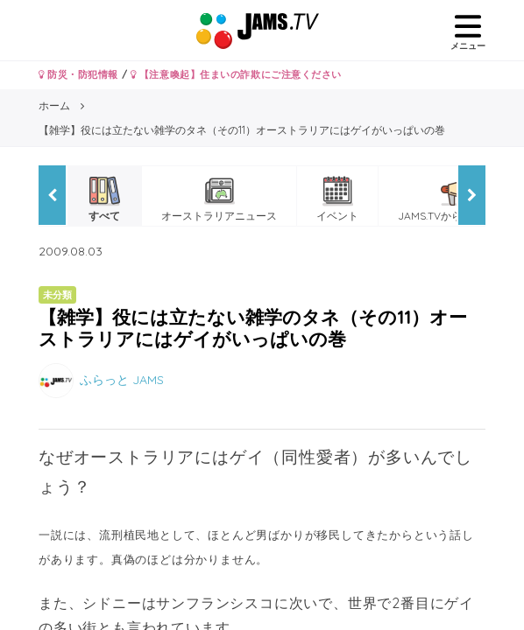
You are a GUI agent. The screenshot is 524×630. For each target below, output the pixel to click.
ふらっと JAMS (122, 380)
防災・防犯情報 (78, 74)
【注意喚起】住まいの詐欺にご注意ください (236, 74)
